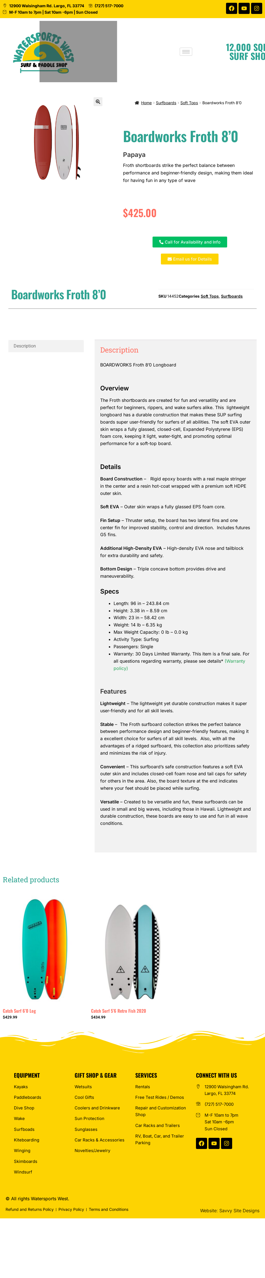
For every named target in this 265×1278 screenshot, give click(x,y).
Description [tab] (25, 346)
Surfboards (166, 102)
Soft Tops (189, 102)
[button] (98, 101)
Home (146, 102)
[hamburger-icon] (208, 52)
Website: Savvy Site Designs (229, 1210)
